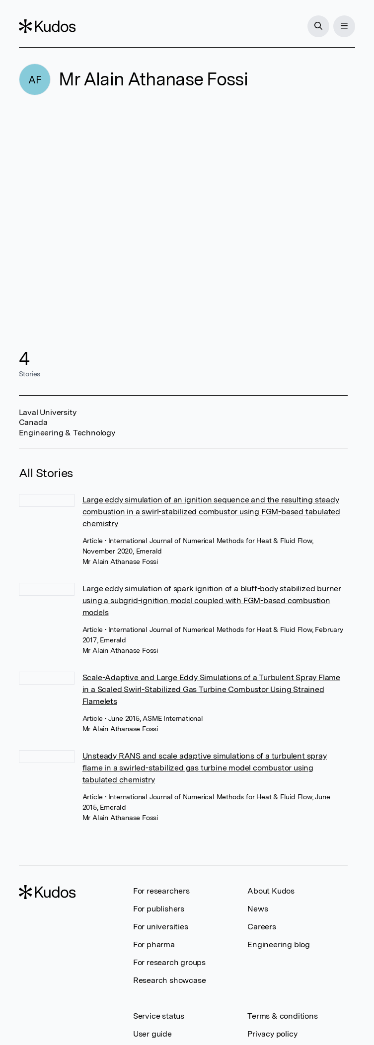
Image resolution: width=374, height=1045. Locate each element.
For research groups (169, 962)
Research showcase (169, 980)
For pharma (154, 944)
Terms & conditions (282, 1016)
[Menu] (344, 26)
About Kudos (271, 891)
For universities (160, 926)
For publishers (158, 908)
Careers (261, 926)
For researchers (161, 891)
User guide (152, 1034)
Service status (158, 1016)
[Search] (318, 26)
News (257, 908)
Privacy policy (272, 1034)
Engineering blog (278, 944)
